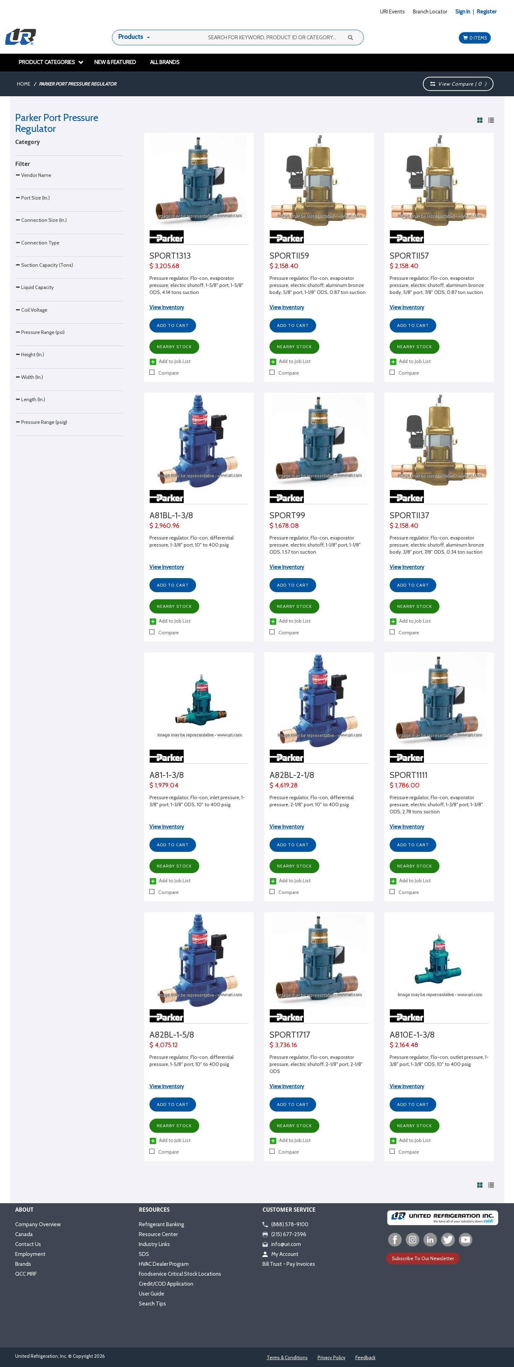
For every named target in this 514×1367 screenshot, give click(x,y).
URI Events (392, 11)
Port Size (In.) (32, 240)
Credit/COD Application (166, 1284)
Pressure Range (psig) (41, 613)
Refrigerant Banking (161, 1224)
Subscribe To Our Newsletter (423, 1258)
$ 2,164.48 (404, 1045)
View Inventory (166, 307)
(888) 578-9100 (285, 1224)
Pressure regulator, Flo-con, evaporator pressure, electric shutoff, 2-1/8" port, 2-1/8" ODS (316, 1064)
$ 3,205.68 (164, 266)
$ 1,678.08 (284, 526)
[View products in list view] (491, 120)
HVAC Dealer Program (164, 1264)
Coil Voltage (31, 426)
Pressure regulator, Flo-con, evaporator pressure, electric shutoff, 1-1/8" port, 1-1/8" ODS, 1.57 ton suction (315, 545)
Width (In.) (29, 538)
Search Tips (152, 1303)
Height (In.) (29, 501)
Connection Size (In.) (41, 277)
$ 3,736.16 (283, 1045)
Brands (23, 1264)
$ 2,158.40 (284, 266)
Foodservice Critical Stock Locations (180, 1274)
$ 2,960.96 (164, 526)
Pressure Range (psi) (40, 464)
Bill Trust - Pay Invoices (288, 1264)
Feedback (365, 1357)
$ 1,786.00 (405, 785)
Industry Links (154, 1244)
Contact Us (28, 1244)
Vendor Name (33, 203)
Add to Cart (173, 325)
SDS (144, 1254)
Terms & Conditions (287, 1357)
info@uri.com (281, 1244)
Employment (30, 1254)
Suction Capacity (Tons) (44, 352)
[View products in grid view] (480, 120)
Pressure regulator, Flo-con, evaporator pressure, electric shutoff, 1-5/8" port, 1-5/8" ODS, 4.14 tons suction (196, 285)
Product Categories (51, 62)
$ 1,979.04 (163, 785)
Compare (164, 373)
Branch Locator (430, 11)
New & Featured (115, 62)
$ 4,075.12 (163, 1045)
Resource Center (158, 1234)
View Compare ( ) (458, 84)
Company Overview (38, 1224)
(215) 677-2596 (284, 1234)
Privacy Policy (331, 1357)
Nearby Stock (174, 346)
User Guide (151, 1294)
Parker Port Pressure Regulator (77, 84)
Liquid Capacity (34, 389)
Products (130, 37)
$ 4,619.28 (284, 785)
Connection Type (37, 315)
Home (23, 84)
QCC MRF (26, 1274)
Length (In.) (30, 575)
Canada (24, 1234)
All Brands (164, 62)
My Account (280, 1254)
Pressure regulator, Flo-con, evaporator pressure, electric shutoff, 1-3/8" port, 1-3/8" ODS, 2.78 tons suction (436, 804)
